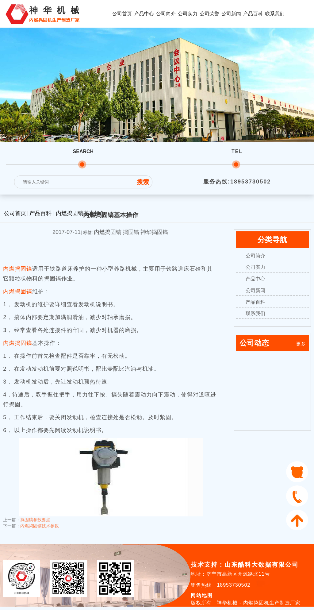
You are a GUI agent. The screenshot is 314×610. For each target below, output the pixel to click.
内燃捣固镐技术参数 (39, 521)
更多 (301, 343)
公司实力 (187, 13)
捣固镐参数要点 (35, 515)
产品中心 (144, 13)
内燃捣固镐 (17, 269)
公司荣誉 (209, 13)
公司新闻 (231, 13)
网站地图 (202, 595)
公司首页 (122, 13)
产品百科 (253, 13)
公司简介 (166, 13)
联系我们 (275, 13)
